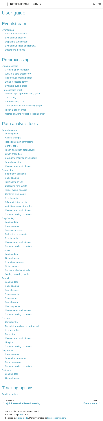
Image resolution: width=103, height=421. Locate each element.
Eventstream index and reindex (20, 45)
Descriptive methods (15, 50)
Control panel (11, 146)
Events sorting (12, 198)
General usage (12, 258)
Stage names (11, 298)
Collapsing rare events (16, 186)
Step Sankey (8, 218)
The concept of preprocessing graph (23, 93)
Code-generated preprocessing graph (23, 105)
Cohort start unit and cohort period (22, 326)
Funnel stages (12, 290)
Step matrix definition (15, 174)
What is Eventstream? (16, 33)
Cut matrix (10, 334)
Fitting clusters (12, 266)
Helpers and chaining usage (19, 78)
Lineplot (9, 342)
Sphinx (21, 414)
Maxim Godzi (22, 418)
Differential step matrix (16, 202)
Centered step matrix (15, 194)
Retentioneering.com (56, 418)
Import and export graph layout (20, 150)
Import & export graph (16, 110)
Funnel (5, 278)
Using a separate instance (18, 166)
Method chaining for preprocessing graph (25, 114)
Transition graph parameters (19, 142)
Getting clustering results (17, 274)
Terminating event (14, 182)
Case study (10, 97)
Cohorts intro (11, 322)
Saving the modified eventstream (21, 158)
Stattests (6, 370)
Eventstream (8, 30)
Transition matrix (13, 162)
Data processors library (16, 82)
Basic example (12, 178)
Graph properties (13, 154)
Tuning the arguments (16, 358)
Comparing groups (14, 362)
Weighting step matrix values (19, 206)
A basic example (13, 137)
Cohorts (6, 318)
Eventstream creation (15, 37)
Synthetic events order (16, 86)
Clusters (6, 250)
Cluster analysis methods (17, 270)
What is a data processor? (18, 74)
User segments (12, 306)
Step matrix (7, 170)
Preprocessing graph (12, 90)
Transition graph (10, 130)
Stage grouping (12, 294)
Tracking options (10, 394)
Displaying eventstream (16, 41)
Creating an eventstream (17, 69)
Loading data (11, 133)
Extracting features (14, 262)
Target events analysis (16, 190)
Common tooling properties (18, 214)
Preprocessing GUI (14, 101)
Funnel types (11, 302)
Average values (12, 330)
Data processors (10, 66)
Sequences (7, 350)
